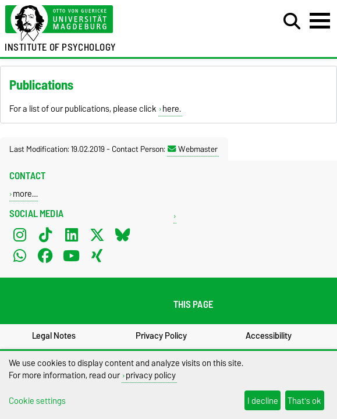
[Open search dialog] (291, 21)
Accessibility (269, 336)
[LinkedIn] (71, 234)
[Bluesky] (122, 234)
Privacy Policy (161, 336)
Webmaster (193, 149)
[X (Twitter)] (97, 234)
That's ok (304, 400)
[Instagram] (19, 234)
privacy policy (151, 375)
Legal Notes (54, 336)
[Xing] (97, 255)
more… (25, 193)
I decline (262, 400)
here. (171, 109)
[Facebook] (45, 255)
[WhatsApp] (19, 255)
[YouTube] (71, 255)
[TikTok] (45, 234)
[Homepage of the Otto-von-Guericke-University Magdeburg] (103, 23)
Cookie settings (37, 400)
